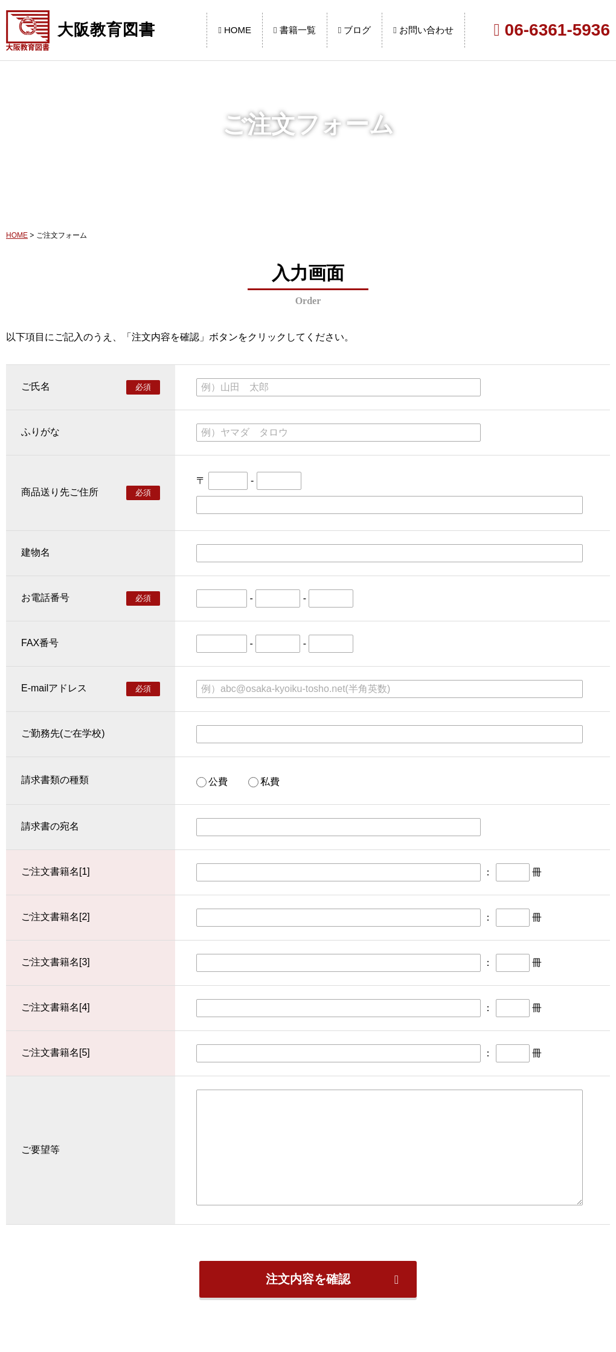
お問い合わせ (423, 30)
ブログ (354, 30)
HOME (234, 30)
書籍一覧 (295, 30)
